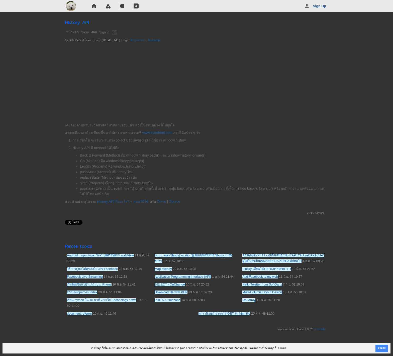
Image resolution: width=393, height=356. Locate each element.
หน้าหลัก (72, 32)
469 (94, 32)
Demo (161, 201)
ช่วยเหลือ (320, 329)
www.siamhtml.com (157, 133)
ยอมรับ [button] (381, 348)
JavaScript (153, 40)
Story (85, 32)
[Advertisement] (196, 81)
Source (174, 201)
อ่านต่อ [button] (282, 348)
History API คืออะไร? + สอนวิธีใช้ (123, 201)
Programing (138, 40)
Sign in (104, 32)
